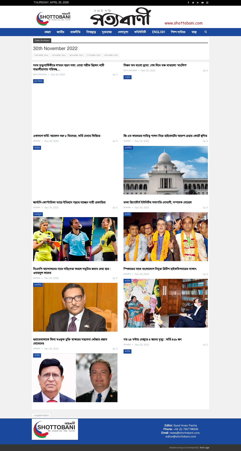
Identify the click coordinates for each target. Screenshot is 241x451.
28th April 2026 (76, 55)
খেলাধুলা (123, 32)
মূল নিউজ (38, 81)
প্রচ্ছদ (48, 32)
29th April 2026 (58, 55)
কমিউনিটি (140, 32)
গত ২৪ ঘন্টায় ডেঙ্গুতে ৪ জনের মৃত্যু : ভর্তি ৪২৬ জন (153, 339)
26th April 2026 (111, 55)
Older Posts (41, 415)
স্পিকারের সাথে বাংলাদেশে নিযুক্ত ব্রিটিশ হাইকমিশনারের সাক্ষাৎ (160, 269)
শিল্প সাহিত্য (178, 32)
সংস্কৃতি (127, 77)
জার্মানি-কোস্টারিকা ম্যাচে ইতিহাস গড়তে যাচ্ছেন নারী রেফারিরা (69, 202)
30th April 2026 (41, 55)
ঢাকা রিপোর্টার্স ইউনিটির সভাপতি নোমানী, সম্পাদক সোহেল (158, 202)
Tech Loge (204, 447)
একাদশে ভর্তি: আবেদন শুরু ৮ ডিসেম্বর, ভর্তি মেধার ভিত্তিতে (66, 136)
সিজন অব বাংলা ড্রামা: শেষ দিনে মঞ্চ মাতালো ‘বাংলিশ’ (155, 65)
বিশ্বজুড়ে (91, 32)
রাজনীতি (75, 32)
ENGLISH (158, 32)
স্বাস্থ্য (194, 32)
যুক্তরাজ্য (107, 32)
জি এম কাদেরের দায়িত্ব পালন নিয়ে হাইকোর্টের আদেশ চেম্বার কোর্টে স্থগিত (165, 136)
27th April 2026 (93, 55)
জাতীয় (60, 32)
